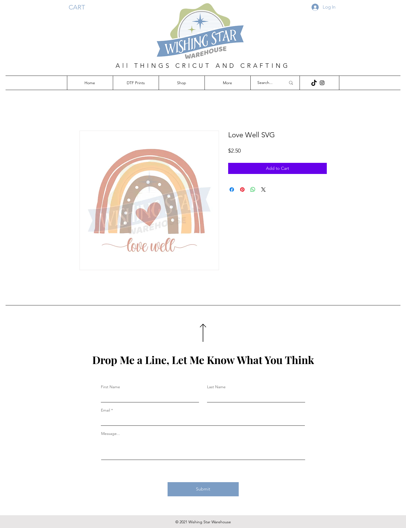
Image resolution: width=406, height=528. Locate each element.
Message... (110, 433)
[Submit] (203, 489)
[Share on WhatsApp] (253, 189)
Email (105, 410)
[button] (81, 7)
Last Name (216, 387)
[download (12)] (314, 83)
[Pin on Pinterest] (242, 189)
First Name (110, 387)
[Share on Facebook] (231, 189)
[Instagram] (322, 83)
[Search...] (267, 83)
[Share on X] (263, 189)
